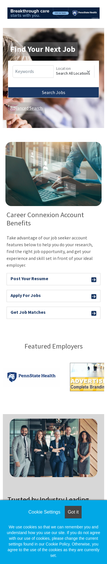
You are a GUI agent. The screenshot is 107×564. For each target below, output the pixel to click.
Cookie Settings (44, 512)
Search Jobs (53, 92)
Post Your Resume (53, 279)
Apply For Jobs (53, 296)
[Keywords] (33, 71)
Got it (73, 512)
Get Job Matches (53, 313)
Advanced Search (26, 108)
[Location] (73, 71)
